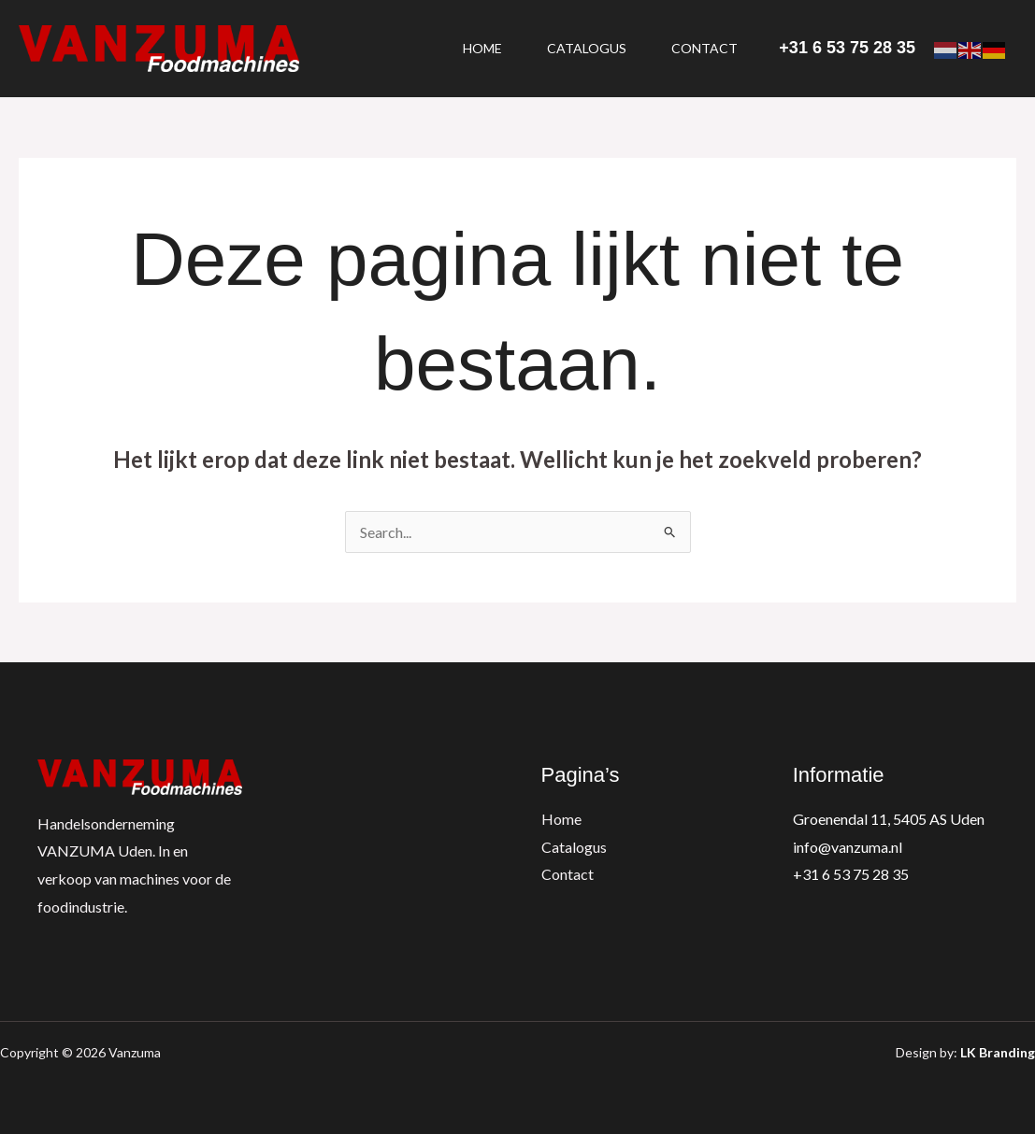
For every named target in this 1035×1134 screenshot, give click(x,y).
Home (482, 48)
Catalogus (586, 48)
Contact (704, 48)
